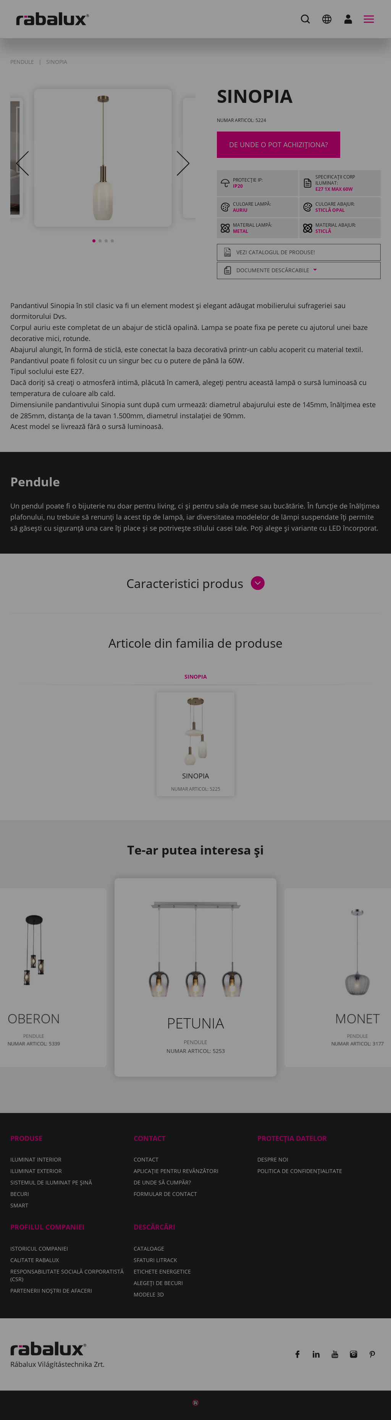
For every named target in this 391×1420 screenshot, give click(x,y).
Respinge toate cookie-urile (235, 742)
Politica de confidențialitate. (145, 719)
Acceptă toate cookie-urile (196, 761)
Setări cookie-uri (137, 742)
